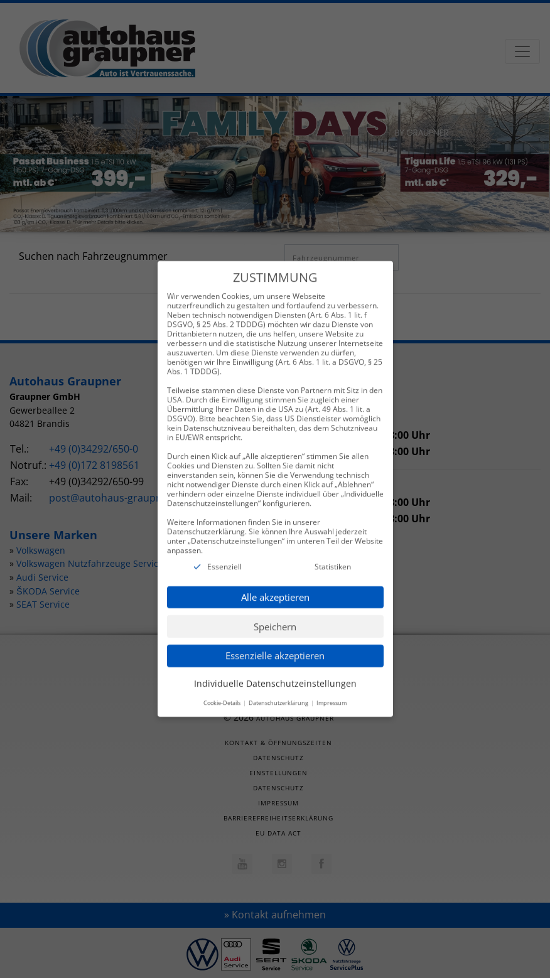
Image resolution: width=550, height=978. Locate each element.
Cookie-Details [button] (222, 691)
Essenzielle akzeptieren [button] (275, 644)
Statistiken (333, 556)
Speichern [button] (275, 615)
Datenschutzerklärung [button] (279, 691)
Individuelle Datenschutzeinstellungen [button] (275, 672)
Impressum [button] (331, 691)
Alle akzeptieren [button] (275, 585)
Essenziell (224, 556)
